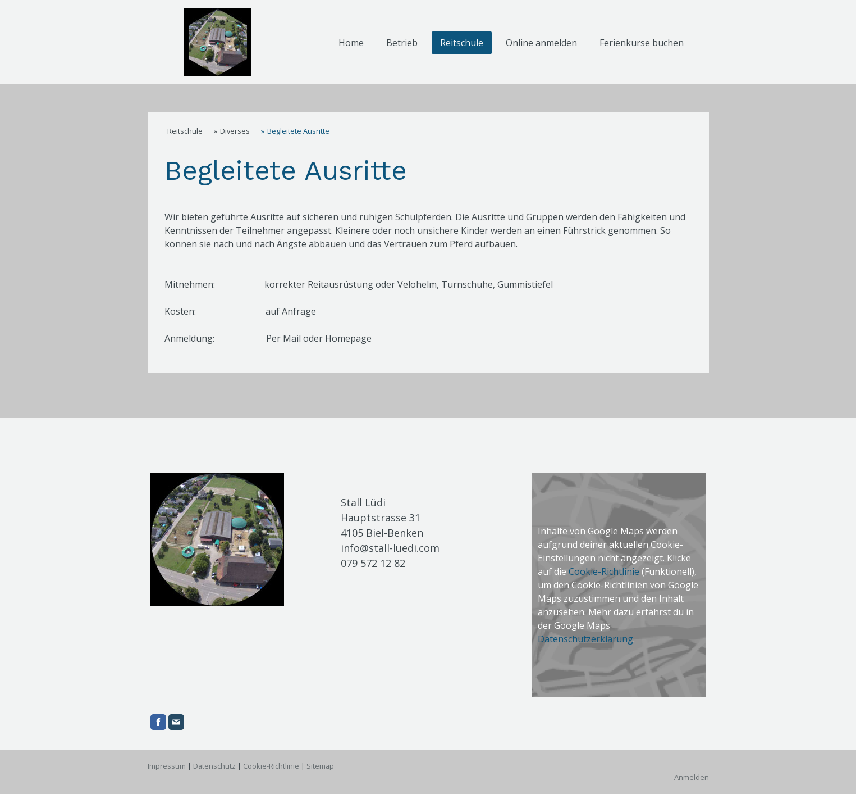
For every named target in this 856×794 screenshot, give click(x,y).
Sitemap (320, 766)
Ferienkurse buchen (641, 43)
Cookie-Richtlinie (604, 571)
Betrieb (402, 43)
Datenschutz (214, 766)
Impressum (167, 766)
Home (351, 43)
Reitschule (461, 43)
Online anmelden (541, 43)
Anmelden (691, 777)
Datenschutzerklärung (585, 639)
